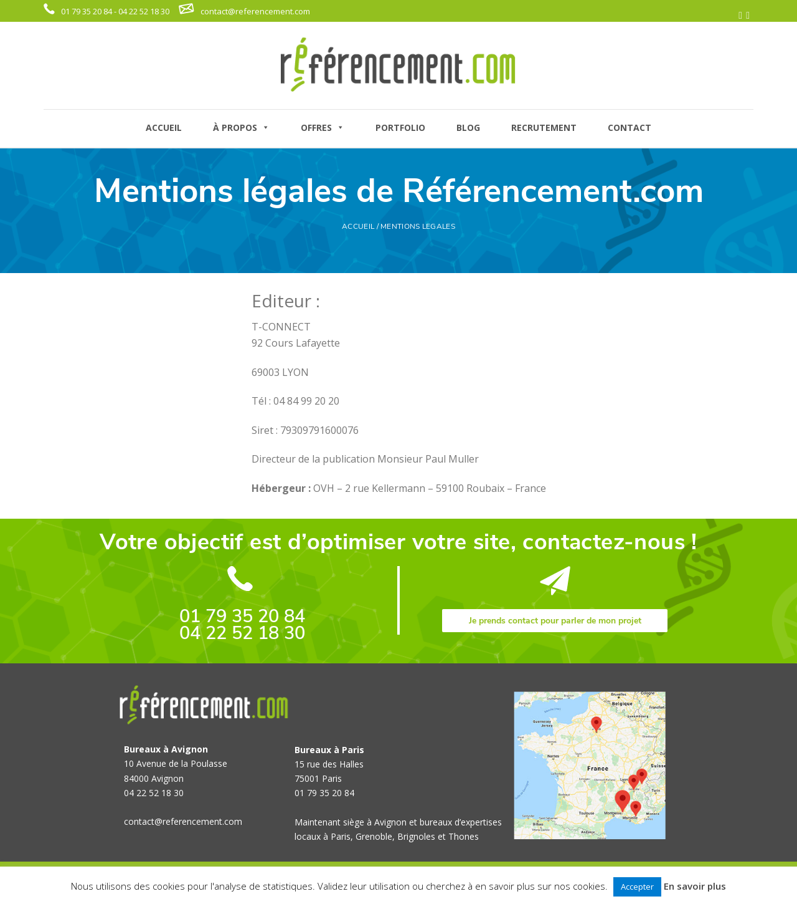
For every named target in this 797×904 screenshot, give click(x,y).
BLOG (468, 127)
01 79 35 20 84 (242, 616)
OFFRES (322, 127)
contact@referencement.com (255, 11)
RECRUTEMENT (544, 127)
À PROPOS (241, 127)
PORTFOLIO (400, 127)
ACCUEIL (164, 127)
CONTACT (629, 127)
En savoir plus (695, 886)
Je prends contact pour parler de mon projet (555, 621)
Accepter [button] (637, 886)
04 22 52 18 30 (242, 633)
